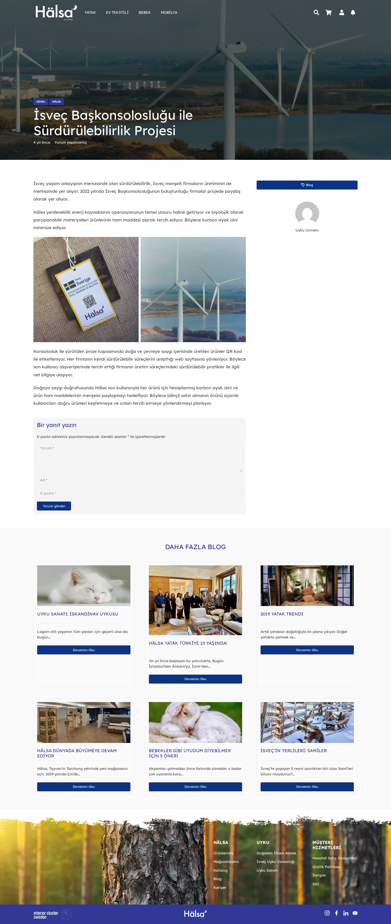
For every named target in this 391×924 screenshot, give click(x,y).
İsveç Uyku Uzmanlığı (275, 861)
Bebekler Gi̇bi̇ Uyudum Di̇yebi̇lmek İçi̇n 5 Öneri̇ (190, 753)
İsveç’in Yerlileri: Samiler (294, 750)
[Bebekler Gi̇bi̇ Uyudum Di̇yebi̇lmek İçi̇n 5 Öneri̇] (195, 704)
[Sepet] (328, 12)
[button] (316, 12)
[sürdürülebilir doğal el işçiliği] (86, 289)
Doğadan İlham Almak (276, 853)
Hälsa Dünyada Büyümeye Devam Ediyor (77, 753)
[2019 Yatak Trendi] (307, 568)
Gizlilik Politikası (326, 867)
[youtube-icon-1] (355, 913)
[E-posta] (139, 493)
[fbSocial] (336, 913)
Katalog (220, 870)
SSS (315, 884)
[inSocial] (345, 913)
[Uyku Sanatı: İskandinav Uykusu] (83, 568)
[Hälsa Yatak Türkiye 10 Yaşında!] (195, 568)
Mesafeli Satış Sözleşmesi (334, 858)
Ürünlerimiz (223, 853)
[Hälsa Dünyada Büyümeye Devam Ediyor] (83, 704)
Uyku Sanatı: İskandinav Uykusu (77, 613)
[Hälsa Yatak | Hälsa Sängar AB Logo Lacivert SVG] (56, 12)
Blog (217, 879)
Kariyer (219, 887)
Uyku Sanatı (267, 870)
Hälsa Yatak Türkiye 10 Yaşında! (188, 643)
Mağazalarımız (226, 861)
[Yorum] (139, 457)
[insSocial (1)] (327, 913)
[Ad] (139, 480)
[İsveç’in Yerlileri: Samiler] (307, 704)
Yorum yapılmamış (70, 142)
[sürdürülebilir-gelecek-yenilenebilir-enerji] (193, 289)
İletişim (319, 875)
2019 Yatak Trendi (282, 613)
